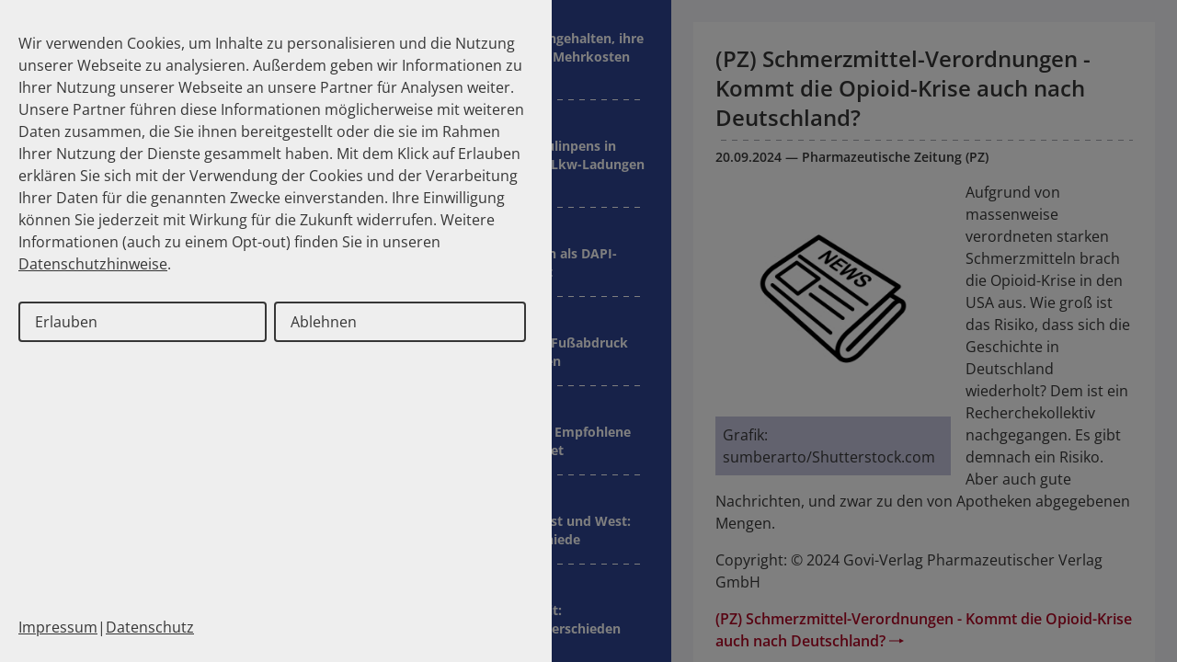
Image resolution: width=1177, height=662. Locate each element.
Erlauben (66, 322)
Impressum (57, 627)
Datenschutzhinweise (92, 264)
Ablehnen (324, 322)
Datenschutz (150, 627)
